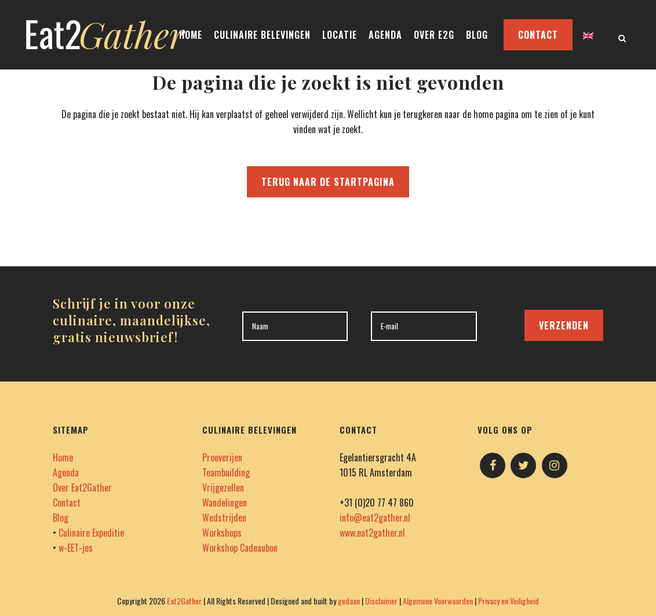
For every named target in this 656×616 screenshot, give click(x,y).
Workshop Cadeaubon (240, 548)
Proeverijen (222, 457)
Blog (60, 518)
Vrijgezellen (223, 487)
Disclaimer (381, 601)
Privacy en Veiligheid (508, 601)
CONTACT (538, 35)
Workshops (222, 533)
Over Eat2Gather (82, 487)
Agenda (66, 472)
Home (63, 457)
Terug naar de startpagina (328, 182)
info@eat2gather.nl (375, 518)
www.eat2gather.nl (372, 533)
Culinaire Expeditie (91, 533)
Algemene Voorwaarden (438, 601)
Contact (67, 502)
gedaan (349, 601)
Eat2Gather (184, 601)
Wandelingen (224, 502)
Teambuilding (226, 472)
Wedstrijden (224, 518)
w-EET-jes (76, 548)
